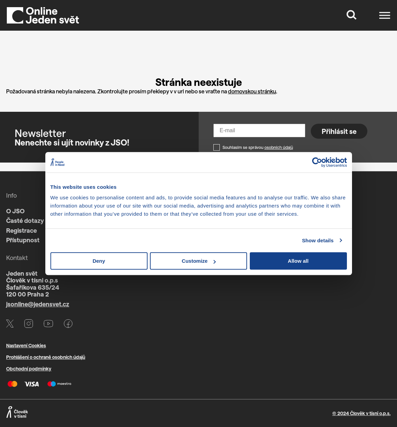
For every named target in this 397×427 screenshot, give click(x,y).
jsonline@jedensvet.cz (37, 304)
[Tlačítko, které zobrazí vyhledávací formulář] (352, 15)
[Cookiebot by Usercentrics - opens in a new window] (317, 162)
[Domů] (43, 15)
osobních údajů (278, 147)
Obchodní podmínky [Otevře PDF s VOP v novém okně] (28, 368)
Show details (318, 240)
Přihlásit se (339, 131)
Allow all (298, 261)
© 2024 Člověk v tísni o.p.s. (361, 413)
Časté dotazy (25, 220)
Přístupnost (23, 240)
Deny (99, 261)
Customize (199, 261)
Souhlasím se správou (258, 147)
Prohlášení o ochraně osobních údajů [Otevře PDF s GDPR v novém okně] (45, 357)
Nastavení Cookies (26, 345)
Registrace (21, 230)
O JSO (15, 211)
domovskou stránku (252, 91)
